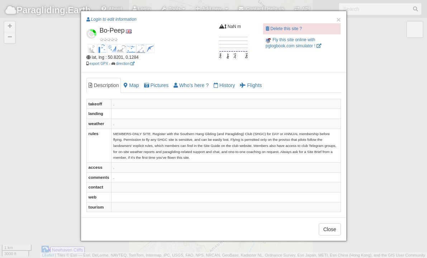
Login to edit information (111, 19)
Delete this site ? (284, 28)
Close (329, 229)
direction (125, 64)
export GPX (98, 64)
